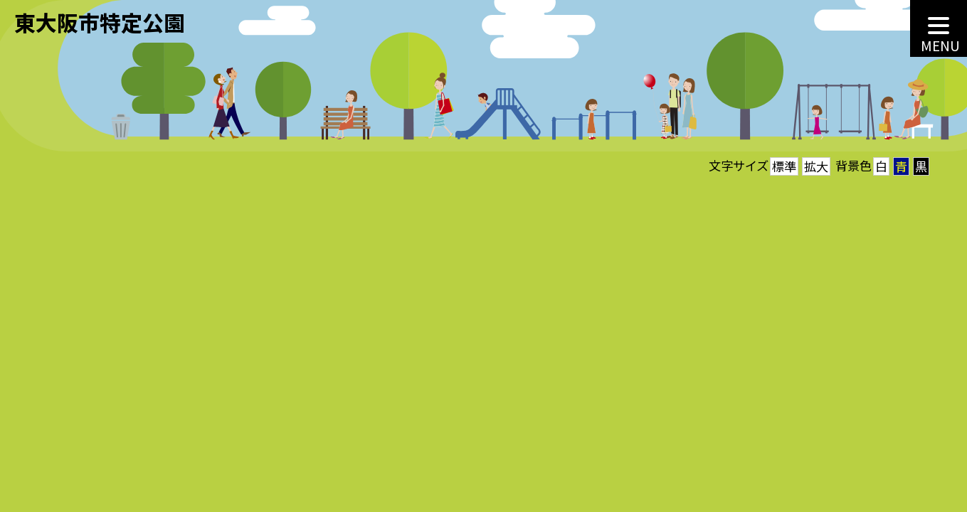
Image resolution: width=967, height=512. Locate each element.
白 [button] (881, 166)
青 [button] (901, 166)
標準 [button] (784, 166)
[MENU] (938, 28)
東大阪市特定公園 (99, 22)
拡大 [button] (816, 166)
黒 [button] (921, 166)
